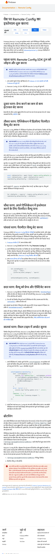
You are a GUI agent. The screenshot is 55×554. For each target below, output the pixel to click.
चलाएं (33, 14)
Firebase (6, 14)
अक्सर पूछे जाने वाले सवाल (43, 544)
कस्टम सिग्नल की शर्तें (16, 259)
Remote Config (24, 8)
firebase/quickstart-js (31, 50)
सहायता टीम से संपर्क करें (43, 533)
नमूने (3, 538)
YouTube (22, 541)
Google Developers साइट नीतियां (10, 489)
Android (25, 30)
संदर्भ (3, 536)
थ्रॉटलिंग (15, 114)
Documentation (8, 8)
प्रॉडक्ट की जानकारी (42, 541)
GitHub (4, 544)
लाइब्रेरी (4, 541)
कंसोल (12, 242)
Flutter (45, 30)
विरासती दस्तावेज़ (41, 547)
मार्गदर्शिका (4, 533)
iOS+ (15, 30)
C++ (26, 33)
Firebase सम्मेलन (24, 536)
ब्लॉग (21, 533)
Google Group (41, 538)
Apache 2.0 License (25, 487)
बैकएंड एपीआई (24, 232)
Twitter (22, 538)
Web (35, 30)
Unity (16, 33)
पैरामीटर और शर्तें (28, 255)
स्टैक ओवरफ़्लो (41, 536)
